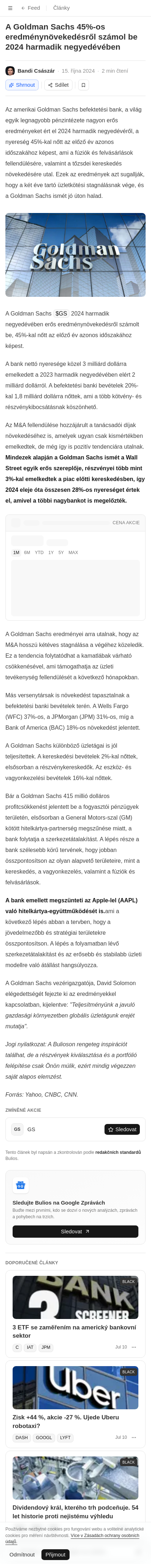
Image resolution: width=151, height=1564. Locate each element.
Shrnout (22, 85)
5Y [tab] (61, 552)
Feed (30, 8)
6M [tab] (27, 552)
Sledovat (122, 1129)
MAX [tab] (73, 552)
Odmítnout (22, 1554)
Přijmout (55, 1554)
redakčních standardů (118, 1152)
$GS (61, 313)
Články (61, 8)
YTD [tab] (39, 552)
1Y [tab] (51, 552)
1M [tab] (16, 552)
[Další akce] (133, 1347)
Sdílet (58, 85)
